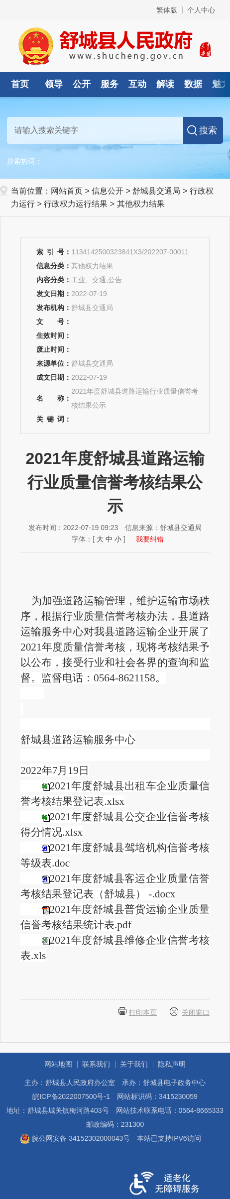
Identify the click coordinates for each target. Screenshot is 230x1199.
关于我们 (134, 1064)
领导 (54, 84)
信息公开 (107, 191)
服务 (109, 84)
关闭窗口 (196, 1012)
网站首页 (67, 191)
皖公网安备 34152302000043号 (75, 1138)
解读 (165, 84)
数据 (193, 84)
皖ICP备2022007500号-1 (71, 1096)
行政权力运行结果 (76, 204)
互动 (137, 84)
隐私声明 (172, 1064)
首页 (20, 84)
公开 (82, 84)
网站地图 (58, 1064)
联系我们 (96, 1064)
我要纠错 (150, 539)
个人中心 (201, 10)
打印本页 (143, 1012)
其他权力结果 (141, 204)
